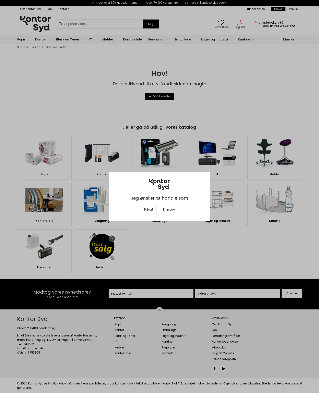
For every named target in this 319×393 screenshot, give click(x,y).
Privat (148, 209)
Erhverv (169, 209)
